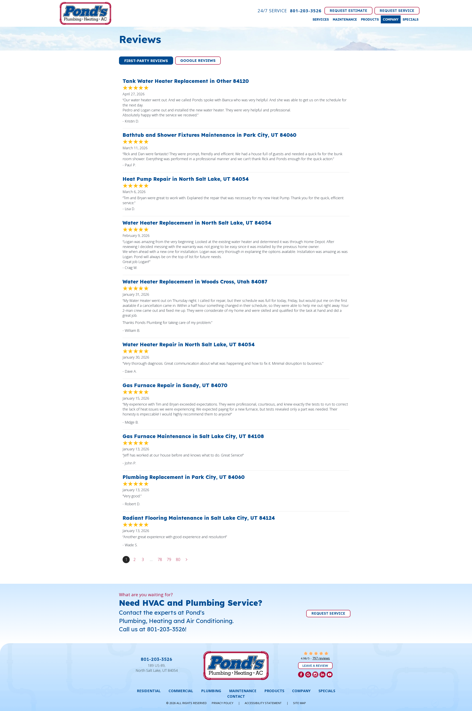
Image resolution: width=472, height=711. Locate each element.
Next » (186, 559)
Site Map (299, 703)
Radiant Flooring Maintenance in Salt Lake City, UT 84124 (199, 518)
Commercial (181, 691)
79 (169, 559)
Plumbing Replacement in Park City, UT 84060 (184, 477)
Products (370, 19)
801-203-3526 (305, 10)
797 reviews (321, 658)
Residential (149, 691)
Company (391, 19)
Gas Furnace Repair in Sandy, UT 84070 (175, 385)
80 (178, 559)
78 (160, 559)
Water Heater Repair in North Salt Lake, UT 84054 (189, 344)
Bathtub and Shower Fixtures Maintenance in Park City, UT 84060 (209, 135)
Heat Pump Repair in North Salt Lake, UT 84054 (186, 179)
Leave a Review (315, 665)
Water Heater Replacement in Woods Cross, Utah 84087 (195, 281)
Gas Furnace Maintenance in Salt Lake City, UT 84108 (193, 436)
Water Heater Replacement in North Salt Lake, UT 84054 (197, 223)
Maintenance (345, 19)
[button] (146, 60)
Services (321, 19)
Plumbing (211, 691)
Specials (410, 19)
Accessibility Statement (263, 703)
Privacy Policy (222, 703)
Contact (236, 696)
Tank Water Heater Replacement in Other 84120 (186, 81)
